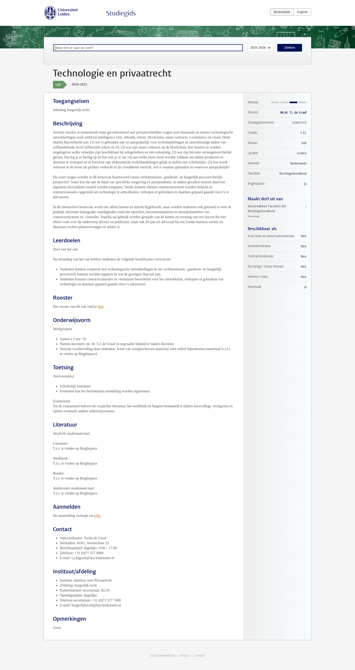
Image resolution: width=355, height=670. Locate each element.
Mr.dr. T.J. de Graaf (293, 112)
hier (100, 306)
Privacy (185, 655)
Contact (199, 655)
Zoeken (289, 47)
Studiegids (121, 13)
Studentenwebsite (162, 655)
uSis (97, 515)
